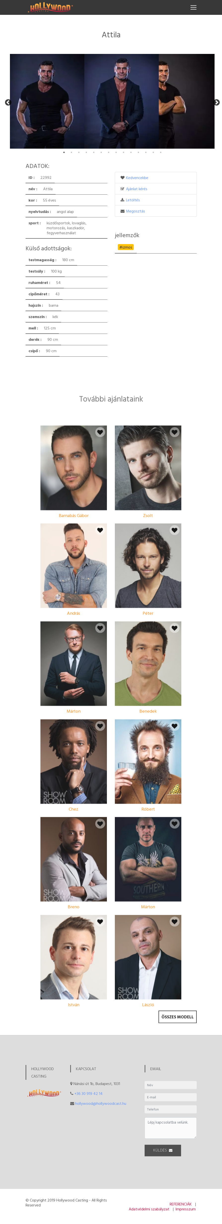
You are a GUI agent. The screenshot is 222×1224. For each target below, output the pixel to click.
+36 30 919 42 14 (88, 1093)
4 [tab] (86, 152)
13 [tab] (153, 152)
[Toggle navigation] (193, 7)
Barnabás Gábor (74, 580)
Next (215, 101)
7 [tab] (108, 152)
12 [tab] (145, 152)
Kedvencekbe (137, 178)
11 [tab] (138, 152)
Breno (73, 972)
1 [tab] (64, 152)
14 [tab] (160, 152)
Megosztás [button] (135, 211)
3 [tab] (78, 152)
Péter (148, 678)
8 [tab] (116, 152)
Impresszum (185, 1208)
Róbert (148, 874)
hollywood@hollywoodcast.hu (100, 1103)
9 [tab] (123, 152)
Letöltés (133, 200)
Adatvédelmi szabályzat (149, 1208)
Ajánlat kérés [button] (136, 189)
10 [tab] (130, 152)
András (73, 678)
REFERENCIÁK (181, 1203)
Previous (6, 101)
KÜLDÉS (163, 1154)
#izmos (125, 247)
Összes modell (177, 1022)
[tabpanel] (47, 101)
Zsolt (148, 580)
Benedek (148, 776)
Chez (73, 874)
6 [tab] (101, 152)
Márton (74, 776)
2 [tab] (71, 152)
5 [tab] (93, 152)
